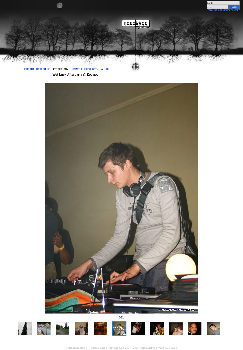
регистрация (214, 10)
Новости (28, 68)
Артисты (76, 68)
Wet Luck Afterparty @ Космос (76, 74)
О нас (104, 68)
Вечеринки (43, 68)
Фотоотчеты (60, 68)
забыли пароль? (231, 10)
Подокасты (91, 68)
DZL (121, 317)
